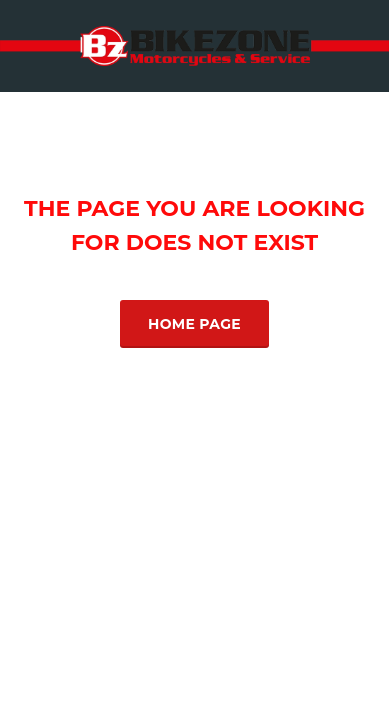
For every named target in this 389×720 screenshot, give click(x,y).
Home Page (194, 324)
